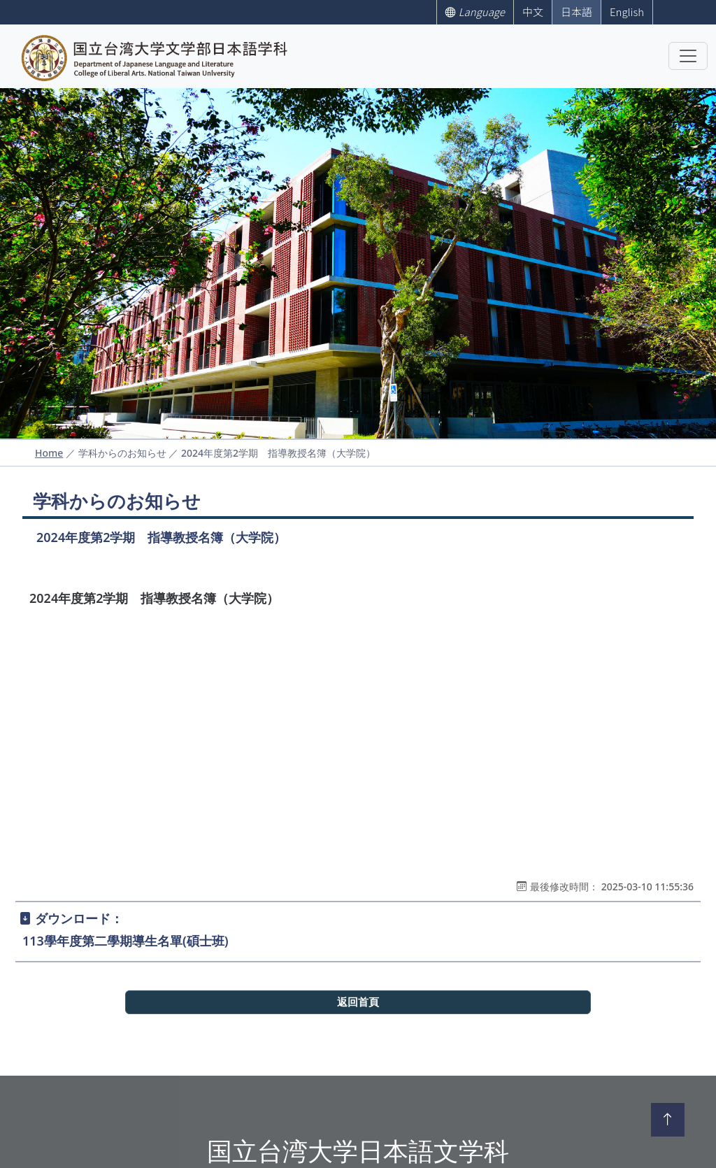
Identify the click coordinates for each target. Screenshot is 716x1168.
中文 (532, 11)
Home (49, 453)
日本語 (576, 11)
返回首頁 (358, 1002)
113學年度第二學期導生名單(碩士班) (125, 940)
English (627, 11)
